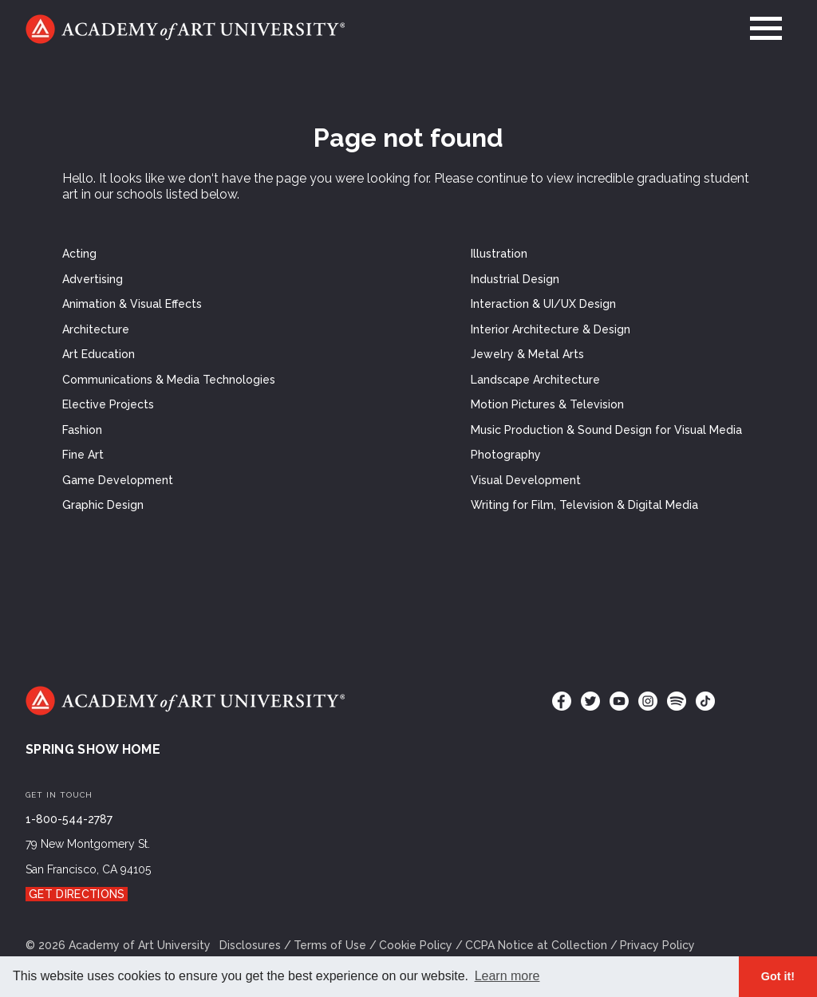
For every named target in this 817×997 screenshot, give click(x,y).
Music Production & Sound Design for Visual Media (606, 430)
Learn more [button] (507, 976)
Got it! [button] (778, 976)
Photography (506, 454)
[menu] (765, 28)
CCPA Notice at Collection (536, 945)
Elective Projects (108, 404)
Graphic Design (103, 504)
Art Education (98, 354)
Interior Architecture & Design (550, 329)
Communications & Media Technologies (168, 379)
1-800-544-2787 (69, 819)
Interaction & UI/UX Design (543, 304)
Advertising (92, 279)
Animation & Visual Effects (132, 304)
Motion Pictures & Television (547, 404)
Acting (79, 253)
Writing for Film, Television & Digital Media (584, 504)
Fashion (82, 430)
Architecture (95, 329)
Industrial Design (515, 279)
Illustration (499, 253)
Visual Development (526, 480)
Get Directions (76, 894)
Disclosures (250, 945)
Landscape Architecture (535, 379)
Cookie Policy (415, 945)
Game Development (117, 480)
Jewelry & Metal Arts (527, 354)
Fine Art (83, 454)
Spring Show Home (93, 749)
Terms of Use (330, 945)
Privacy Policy (657, 945)
